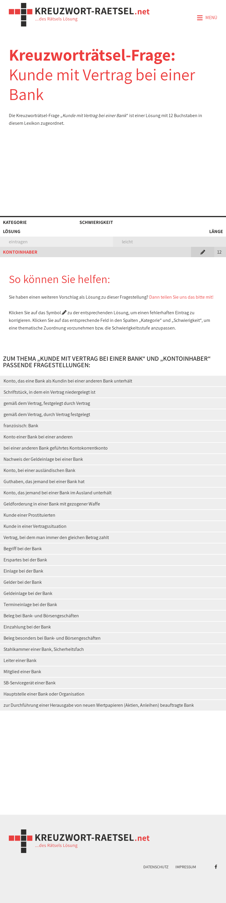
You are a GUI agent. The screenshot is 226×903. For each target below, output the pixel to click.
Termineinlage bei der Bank (30, 604)
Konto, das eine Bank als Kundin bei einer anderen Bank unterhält (68, 381)
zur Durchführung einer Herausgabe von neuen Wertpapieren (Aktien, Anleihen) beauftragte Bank (99, 705)
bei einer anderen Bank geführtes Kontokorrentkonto (56, 448)
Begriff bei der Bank (23, 549)
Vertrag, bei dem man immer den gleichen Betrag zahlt (56, 537)
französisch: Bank (21, 426)
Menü (207, 18)
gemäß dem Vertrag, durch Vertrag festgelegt (47, 414)
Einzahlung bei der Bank (27, 627)
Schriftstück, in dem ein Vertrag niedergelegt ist (49, 392)
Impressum (185, 866)
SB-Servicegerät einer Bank (30, 683)
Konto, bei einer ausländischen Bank (39, 470)
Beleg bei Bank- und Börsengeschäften (41, 616)
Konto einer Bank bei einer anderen (38, 437)
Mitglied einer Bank (22, 671)
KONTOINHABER (20, 252)
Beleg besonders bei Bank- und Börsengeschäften (52, 638)
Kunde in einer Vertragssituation (35, 526)
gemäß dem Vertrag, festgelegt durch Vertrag (47, 403)
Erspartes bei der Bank (25, 560)
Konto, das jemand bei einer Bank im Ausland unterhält (58, 493)
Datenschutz (156, 866)
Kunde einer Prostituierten (29, 515)
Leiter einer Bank (20, 660)
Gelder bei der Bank (23, 582)
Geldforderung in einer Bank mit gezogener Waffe (52, 504)
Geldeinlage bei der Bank (28, 593)
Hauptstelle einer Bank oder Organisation (44, 694)
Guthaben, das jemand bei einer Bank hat (44, 481)
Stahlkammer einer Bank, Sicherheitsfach (44, 649)
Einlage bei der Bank (23, 571)
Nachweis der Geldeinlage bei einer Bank (43, 459)
